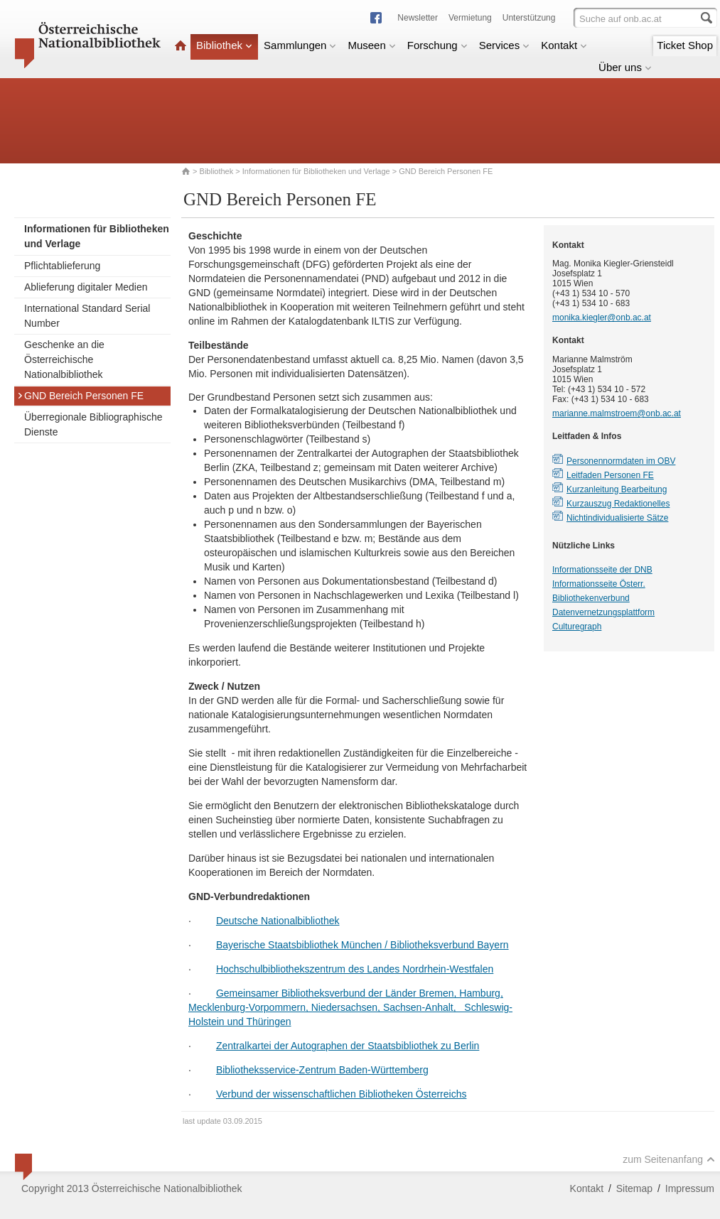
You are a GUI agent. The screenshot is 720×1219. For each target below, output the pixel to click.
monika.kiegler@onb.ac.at (601, 318)
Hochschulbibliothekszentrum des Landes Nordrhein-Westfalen (354, 969)
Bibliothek (224, 45)
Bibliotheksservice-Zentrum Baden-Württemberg (322, 1070)
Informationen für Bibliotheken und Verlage (316, 171)
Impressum (689, 1188)
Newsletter (417, 18)
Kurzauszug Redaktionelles (618, 504)
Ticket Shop (685, 45)
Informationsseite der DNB (602, 570)
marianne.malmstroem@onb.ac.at (616, 413)
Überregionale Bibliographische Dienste (93, 424)
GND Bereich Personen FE (80, 395)
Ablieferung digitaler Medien (86, 287)
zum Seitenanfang (669, 1159)
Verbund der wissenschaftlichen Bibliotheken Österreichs (341, 1094)
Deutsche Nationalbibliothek (278, 920)
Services (504, 45)
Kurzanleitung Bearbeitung (616, 489)
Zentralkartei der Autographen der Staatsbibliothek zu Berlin (347, 1045)
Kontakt (564, 45)
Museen (371, 45)
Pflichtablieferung (62, 265)
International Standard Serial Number (87, 316)
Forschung (437, 45)
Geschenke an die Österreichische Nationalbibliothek (64, 359)
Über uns (625, 67)
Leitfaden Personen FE (610, 475)
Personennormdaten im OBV (620, 461)
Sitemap (634, 1188)
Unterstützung (529, 18)
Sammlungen (300, 45)
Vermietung (470, 18)
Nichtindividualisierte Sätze (617, 518)
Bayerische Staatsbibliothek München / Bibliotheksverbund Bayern (362, 944)
